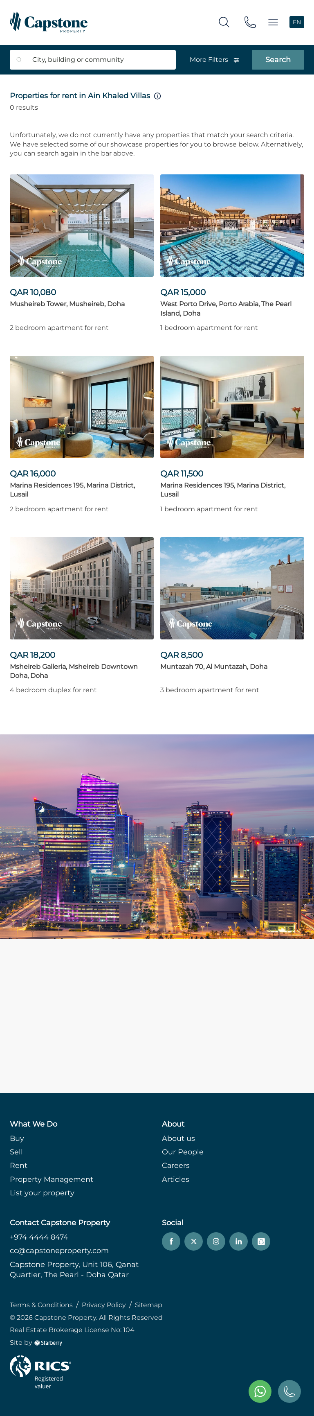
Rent (18, 1165)
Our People (183, 1152)
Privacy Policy (105, 1305)
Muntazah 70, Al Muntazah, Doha (213, 667)
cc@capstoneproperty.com (59, 1251)
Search (278, 59)
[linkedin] (238, 1242)
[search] (224, 22)
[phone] (250, 22)
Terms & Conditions (42, 1305)
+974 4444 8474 (39, 1237)
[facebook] (171, 1242)
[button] (273, 22)
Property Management (52, 1179)
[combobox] (99, 60)
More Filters (215, 59)
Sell (16, 1152)
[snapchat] (261, 1242)
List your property (42, 1192)
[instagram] (216, 1242)
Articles (175, 1179)
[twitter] (193, 1242)
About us (178, 1138)
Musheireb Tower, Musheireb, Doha (67, 304)
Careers (176, 1165)
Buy (17, 1138)
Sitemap (150, 1305)
